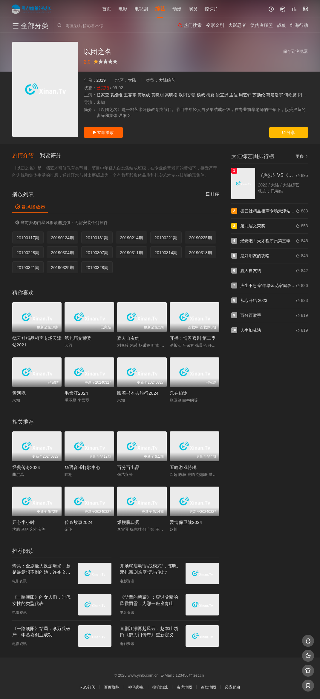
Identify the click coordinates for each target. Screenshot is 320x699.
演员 (193, 8)
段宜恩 (222, 94)
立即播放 (103, 132)
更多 (301, 156)
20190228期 (27, 252)
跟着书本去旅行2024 (137, 393)
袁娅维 (116, 94)
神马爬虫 (136, 687)
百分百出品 (128, 467)
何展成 (143, 94)
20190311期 (131, 252)
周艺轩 (245, 94)
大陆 (132, 80)
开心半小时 (23, 522)
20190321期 (27, 267)
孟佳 (233, 94)
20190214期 (131, 237)
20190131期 (96, 237)
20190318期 (200, 252)
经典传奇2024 (26, 467)
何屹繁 (290, 94)
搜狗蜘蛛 (160, 687)
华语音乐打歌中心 (82, 467)
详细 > (124, 115)
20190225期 (200, 237)
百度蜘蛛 (112, 687)
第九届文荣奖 (78, 338)
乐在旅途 (179, 393)
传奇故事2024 (78, 522)
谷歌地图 (208, 687)
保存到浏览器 (295, 51)
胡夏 (210, 94)
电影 (122, 8)
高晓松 (171, 94)
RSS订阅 (88, 687)
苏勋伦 (258, 94)
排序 (212, 194)
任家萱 (103, 94)
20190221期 (165, 237)
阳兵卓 (304, 94)
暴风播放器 (30, 206)
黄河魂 (19, 393)
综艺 (160, 9)
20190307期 (96, 252)
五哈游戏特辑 (183, 467)
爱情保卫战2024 (186, 522)
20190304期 (62, 252)
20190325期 (62, 267)
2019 (101, 80)
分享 (288, 132)
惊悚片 (211, 8)
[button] (26, 156)
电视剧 (141, 8)
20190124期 (62, 237)
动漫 (176, 8)
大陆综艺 (167, 80)
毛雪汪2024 (76, 393)
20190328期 (96, 267)
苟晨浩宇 (274, 94)
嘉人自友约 (128, 338)
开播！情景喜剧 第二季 (193, 338)
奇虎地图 (184, 687)
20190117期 (27, 237)
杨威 (201, 94)
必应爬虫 (232, 687)
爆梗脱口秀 (128, 522)
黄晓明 (157, 94)
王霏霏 (130, 94)
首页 (106, 8)
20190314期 (165, 252)
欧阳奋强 (187, 94)
